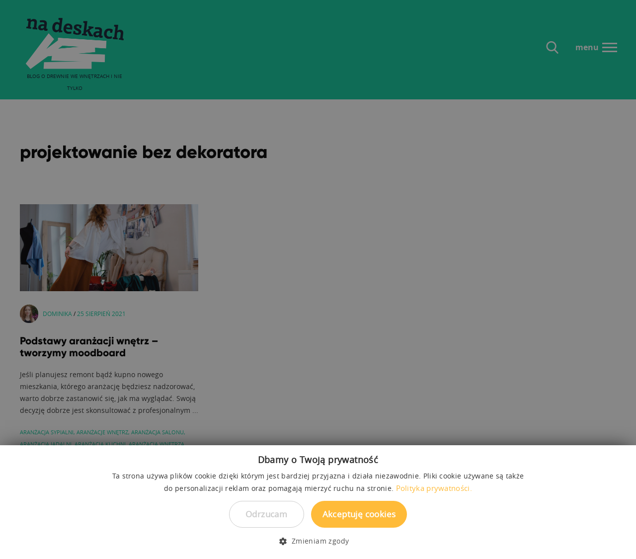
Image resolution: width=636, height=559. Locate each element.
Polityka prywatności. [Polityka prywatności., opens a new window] (434, 488)
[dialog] (318, 279)
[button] (318, 541)
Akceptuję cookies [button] (359, 514)
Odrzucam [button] (266, 514)
